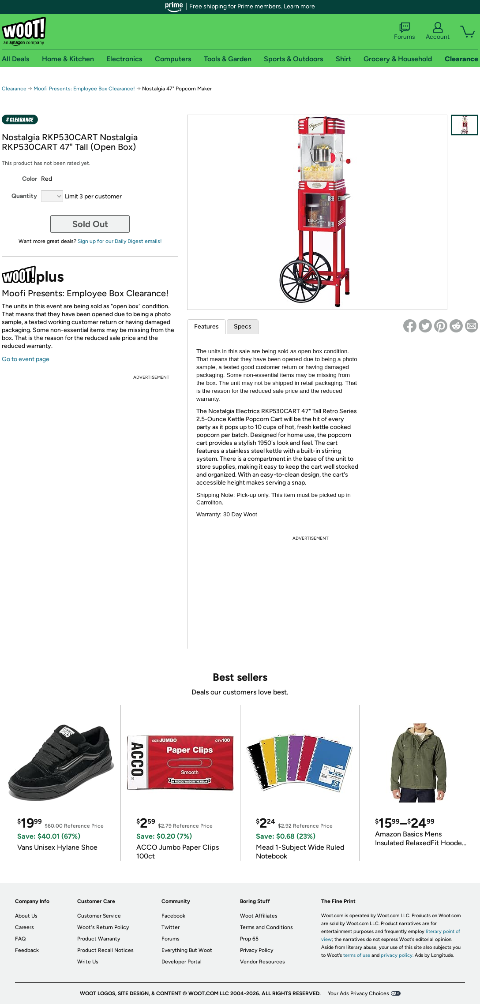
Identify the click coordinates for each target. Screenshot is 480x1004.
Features (206, 326)
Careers (24, 927)
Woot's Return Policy (103, 927)
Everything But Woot (186, 950)
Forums (404, 31)
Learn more (299, 6)
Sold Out (90, 224)
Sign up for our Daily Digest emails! (120, 241)
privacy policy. (397, 955)
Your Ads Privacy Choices (358, 993)
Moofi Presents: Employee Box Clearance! (84, 89)
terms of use (356, 955)
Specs (242, 326)
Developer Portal (181, 962)
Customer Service (99, 916)
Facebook (173, 916)
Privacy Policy (256, 950)
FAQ (20, 939)
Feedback (27, 950)
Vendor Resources (262, 962)
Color (29, 179)
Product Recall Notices (105, 950)
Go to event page (25, 359)
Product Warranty (98, 939)
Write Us (87, 962)
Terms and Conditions (266, 927)
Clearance (14, 89)
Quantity (24, 196)
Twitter (170, 927)
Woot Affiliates (259, 916)
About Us (26, 916)
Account (438, 31)
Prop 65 (249, 939)
